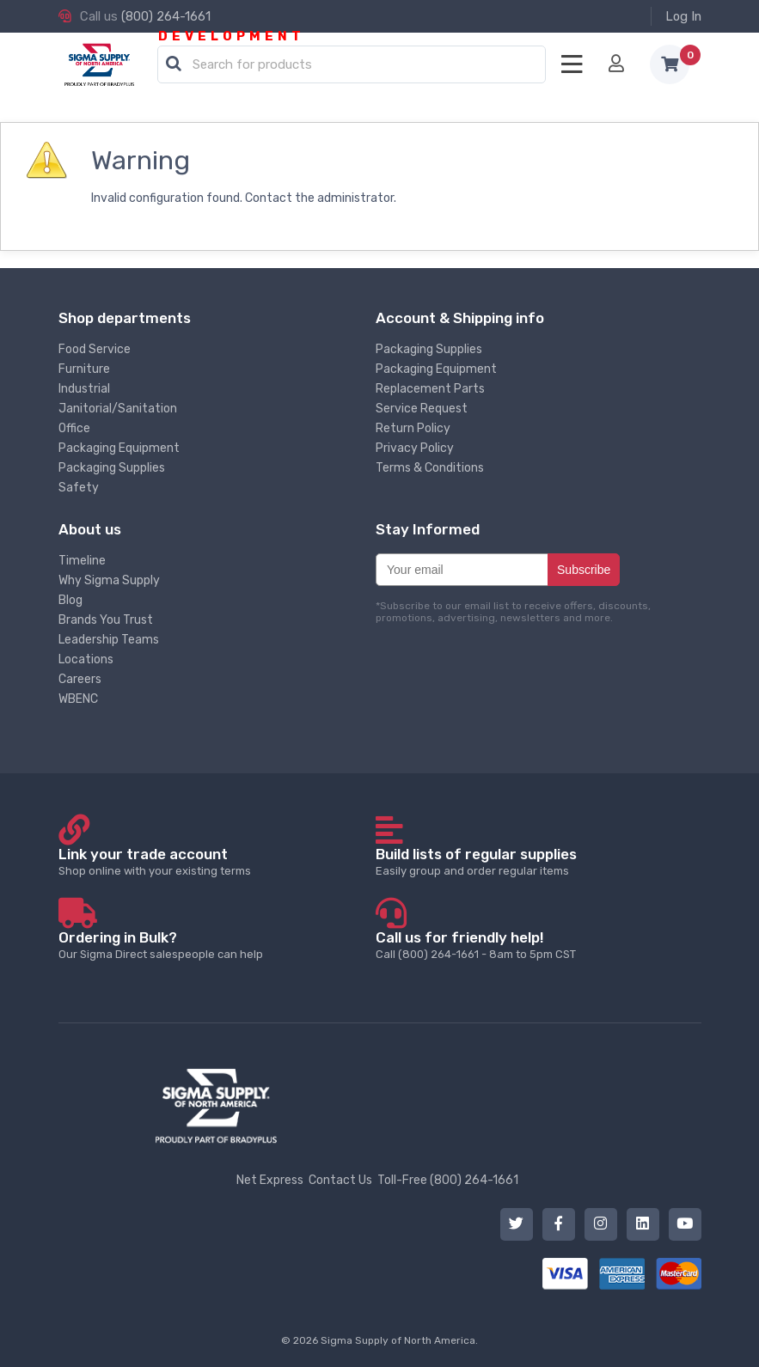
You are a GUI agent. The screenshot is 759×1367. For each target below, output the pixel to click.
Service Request (422, 408)
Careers (79, 679)
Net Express (269, 1180)
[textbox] (356, 65)
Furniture (84, 369)
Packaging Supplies (111, 468)
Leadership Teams (108, 639)
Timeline (82, 560)
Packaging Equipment (119, 448)
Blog (70, 600)
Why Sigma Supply (109, 580)
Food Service (94, 349)
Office (74, 428)
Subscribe (583, 570)
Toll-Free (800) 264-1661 (447, 1180)
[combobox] (351, 65)
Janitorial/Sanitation (117, 408)
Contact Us (340, 1180)
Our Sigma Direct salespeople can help (216, 945)
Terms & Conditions (430, 468)
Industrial (84, 388)
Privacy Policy (415, 448)
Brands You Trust (105, 620)
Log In (683, 16)
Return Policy (413, 428)
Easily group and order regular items (533, 861)
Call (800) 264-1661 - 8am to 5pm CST (533, 945)
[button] (173, 64)
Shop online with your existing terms (216, 861)
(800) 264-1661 (166, 16)
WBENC (78, 699)
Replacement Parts (430, 388)
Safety (78, 487)
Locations (85, 659)
